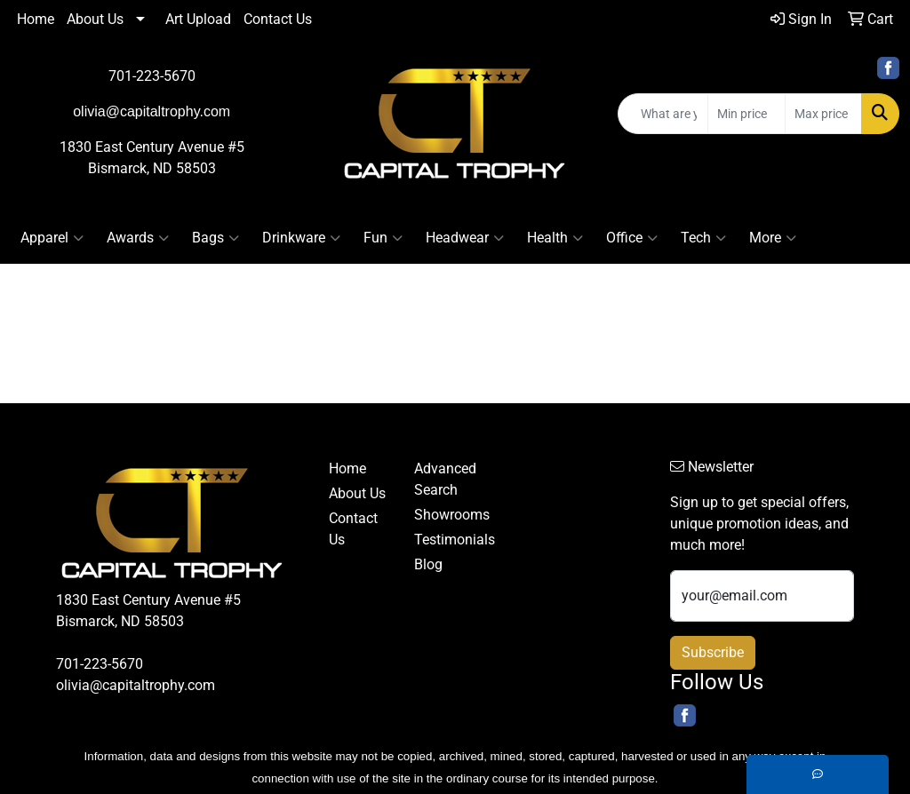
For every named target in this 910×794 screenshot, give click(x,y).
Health (555, 238)
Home (35, 19)
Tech (703, 238)
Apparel (52, 238)
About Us (95, 19)
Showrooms (446, 514)
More (772, 238)
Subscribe (713, 652)
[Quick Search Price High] (823, 113)
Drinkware (301, 238)
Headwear (465, 238)
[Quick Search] (663, 113)
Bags (215, 238)
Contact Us (277, 19)
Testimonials (446, 539)
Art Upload (198, 19)
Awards (138, 238)
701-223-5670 (152, 75)
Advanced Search (445, 479)
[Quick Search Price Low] (746, 113)
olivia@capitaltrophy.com (135, 685)
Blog (428, 564)
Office (632, 238)
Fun (383, 238)
